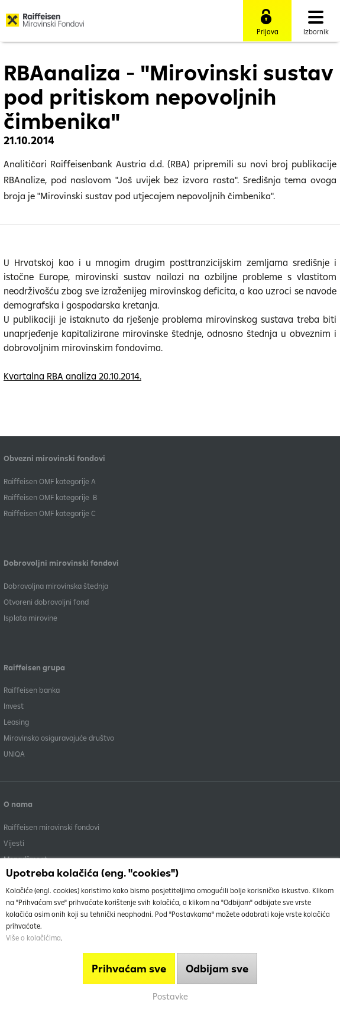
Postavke (170, 996)
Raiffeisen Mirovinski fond (45, 24)
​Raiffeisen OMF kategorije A (50, 481)
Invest (14, 706)
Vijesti (14, 843)
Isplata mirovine (30, 617)
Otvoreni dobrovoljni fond (46, 601)
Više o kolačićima (33, 937)
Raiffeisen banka (32, 690)
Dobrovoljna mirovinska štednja (56, 586)
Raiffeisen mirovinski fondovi (51, 827)
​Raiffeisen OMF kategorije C (50, 513)
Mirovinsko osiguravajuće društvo (60, 737)
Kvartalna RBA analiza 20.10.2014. (72, 376)
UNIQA (14, 753)
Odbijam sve (217, 968)
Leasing (16, 721)
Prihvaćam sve (129, 968)
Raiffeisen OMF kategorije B (50, 497)
